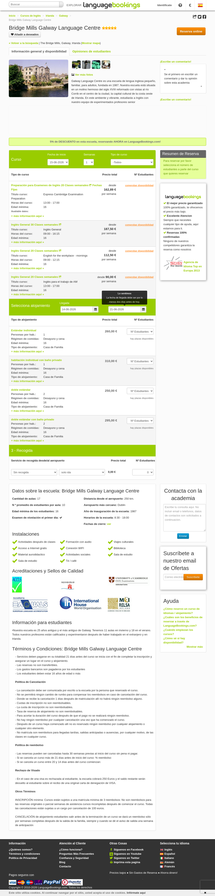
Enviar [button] (183, 536)
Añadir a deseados (25, 34)
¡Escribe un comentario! (175, 61)
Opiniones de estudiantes (91, 51)
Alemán (167, 862)
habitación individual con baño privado (36, 360)
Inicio (12, 15)
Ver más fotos (83, 74)
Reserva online (191, 31)
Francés (167, 866)
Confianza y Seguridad (74, 858)
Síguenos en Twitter (127, 858)
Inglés (166, 849)
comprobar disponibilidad (139, 185)
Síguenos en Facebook (129, 849)
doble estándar (20, 389)
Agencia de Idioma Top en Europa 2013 (193, 266)
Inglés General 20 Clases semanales (34, 250)
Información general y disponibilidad (39, 51)
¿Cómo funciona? (71, 849)
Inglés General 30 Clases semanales (34, 224)
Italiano (167, 858)
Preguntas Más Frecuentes (76, 853)
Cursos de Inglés (30, 15)
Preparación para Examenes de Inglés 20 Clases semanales (49, 185)
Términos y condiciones (24, 853)
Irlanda (50, 15)
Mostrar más (195, 646)
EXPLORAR (75, 5)
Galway (63, 15)
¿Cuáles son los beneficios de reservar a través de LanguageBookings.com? (182, 621)
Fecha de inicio (56, 154)
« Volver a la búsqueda (23, 43)
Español (167, 853)
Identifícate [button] (164, 5)
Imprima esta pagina (127, 862)
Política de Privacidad (23, 858)
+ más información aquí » (27, 216)
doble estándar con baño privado (32, 419)
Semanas (89, 154)
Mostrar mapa (91, 43)
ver (109, 524)
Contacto (65, 866)
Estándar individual (23, 330)
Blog (62, 862)
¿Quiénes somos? (21, 849)
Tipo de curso (119, 154)
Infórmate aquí (136, 892)
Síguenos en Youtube (128, 853)
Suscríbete (193, 577)
